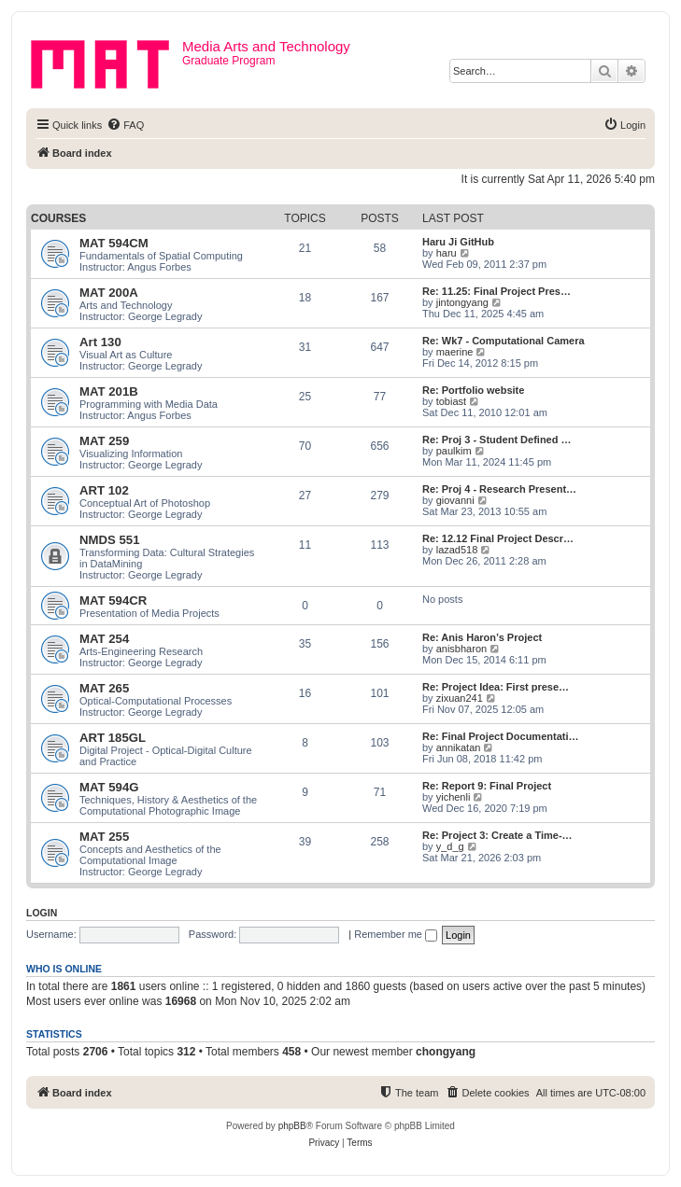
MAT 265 (104, 688)
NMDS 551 (109, 540)
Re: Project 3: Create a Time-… (497, 835)
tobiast (451, 401)
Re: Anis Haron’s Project (482, 637)
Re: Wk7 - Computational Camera (503, 340)
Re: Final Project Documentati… (500, 736)
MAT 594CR (113, 600)
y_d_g (450, 846)
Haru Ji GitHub (458, 241)
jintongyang (462, 302)
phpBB (292, 1126)
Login (41, 912)
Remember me (395, 934)
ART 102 (104, 490)
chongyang (445, 1051)
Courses (58, 218)
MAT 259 (104, 441)
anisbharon (461, 648)
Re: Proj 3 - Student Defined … (497, 439)
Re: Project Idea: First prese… (495, 686)
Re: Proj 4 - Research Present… (499, 489)
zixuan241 (459, 698)
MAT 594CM (114, 243)
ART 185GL (112, 738)
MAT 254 (104, 639)
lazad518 (457, 549)
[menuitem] (125, 125)
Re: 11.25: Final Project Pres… (496, 291)
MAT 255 (104, 837)
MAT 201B (108, 391)
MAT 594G (109, 787)
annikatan (458, 747)
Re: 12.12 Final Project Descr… (498, 538)
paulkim (454, 450)
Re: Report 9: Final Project (486, 785)
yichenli (453, 797)
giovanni (455, 500)
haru (446, 252)
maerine (455, 351)
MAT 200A (108, 293)
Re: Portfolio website (473, 390)
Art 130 (100, 342)
